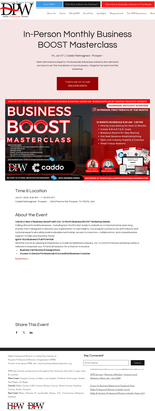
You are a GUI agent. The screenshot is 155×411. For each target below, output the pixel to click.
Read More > (22, 259)
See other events (77, 85)
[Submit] (137, 362)
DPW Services (96, 374)
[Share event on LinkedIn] (31, 332)
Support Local (130, 374)
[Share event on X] (23, 332)
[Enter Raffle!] (49, 4)
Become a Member (114, 374)
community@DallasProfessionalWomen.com (129, 369)
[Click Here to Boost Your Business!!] (81, 4)
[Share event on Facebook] (16, 332)
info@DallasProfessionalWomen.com (102, 369)
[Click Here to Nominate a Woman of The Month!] (128, 4)
